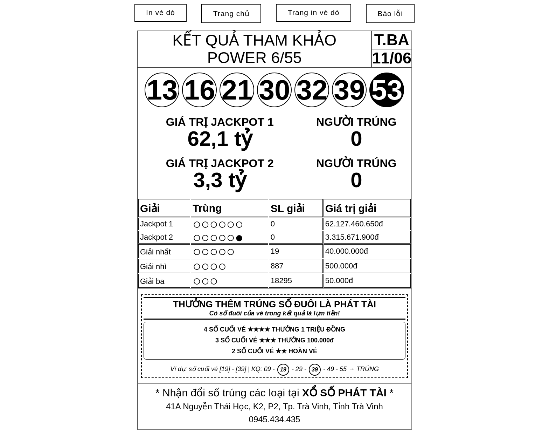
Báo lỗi (390, 13)
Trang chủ (231, 13)
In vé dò (160, 12)
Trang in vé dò (313, 12)
